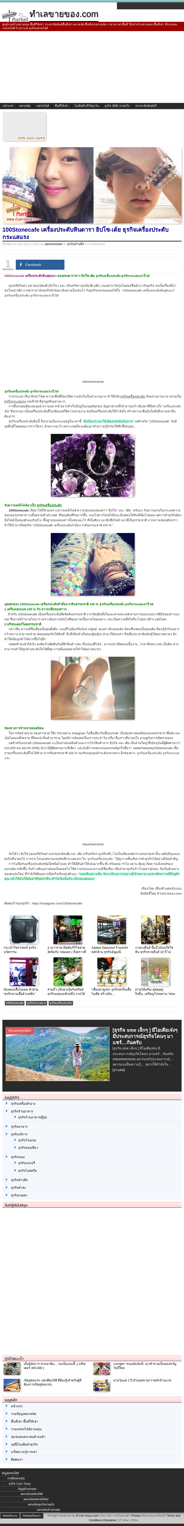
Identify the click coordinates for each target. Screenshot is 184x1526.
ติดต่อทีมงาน (10, 1515)
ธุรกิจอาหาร (19, 1126)
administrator (54, 244)
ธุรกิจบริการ (19, 1134)
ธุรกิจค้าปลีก (75, 244)
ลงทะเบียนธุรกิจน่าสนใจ (41, 1504)
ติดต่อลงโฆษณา (32, 1515)
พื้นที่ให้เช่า (62, 105)
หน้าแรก (8, 105)
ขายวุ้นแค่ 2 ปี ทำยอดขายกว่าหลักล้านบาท (142, 1380)
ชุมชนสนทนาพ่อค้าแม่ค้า (28, 1437)
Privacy (136, 1515)
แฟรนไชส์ (42, 105)
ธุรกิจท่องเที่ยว (28, 1148)
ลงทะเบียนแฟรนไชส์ (31, 1494)
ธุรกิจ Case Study (20, 1483)
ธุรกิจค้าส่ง (18, 1187)
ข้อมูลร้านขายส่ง (27, 1489)
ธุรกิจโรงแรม (27, 1140)
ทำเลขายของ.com (87, 1515)
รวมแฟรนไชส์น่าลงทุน (26, 1429)
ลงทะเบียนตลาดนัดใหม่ (35, 1499)
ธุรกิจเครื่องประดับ (61, 1003)
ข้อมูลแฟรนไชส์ (10, 1473)
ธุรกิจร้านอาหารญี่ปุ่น (32, 1117)
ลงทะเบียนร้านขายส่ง (48, 1509)
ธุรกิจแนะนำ (14, 1358)
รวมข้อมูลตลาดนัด (23, 1414)
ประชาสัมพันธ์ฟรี (145, 105)
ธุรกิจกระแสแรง (36, 1003)
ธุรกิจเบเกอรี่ (26, 1163)
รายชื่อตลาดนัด (16, 1478)
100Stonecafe (14, 1003)
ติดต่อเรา (17, 1459)
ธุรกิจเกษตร (19, 1195)
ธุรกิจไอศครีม (27, 1171)
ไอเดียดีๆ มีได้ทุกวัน (87, 105)
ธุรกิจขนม (18, 1157)
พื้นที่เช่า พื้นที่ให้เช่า (24, 1421)
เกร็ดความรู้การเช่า (24, 1452)
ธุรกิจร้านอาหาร (22, 1111)
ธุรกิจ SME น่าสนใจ (117, 105)
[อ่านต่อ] (119, 1070)
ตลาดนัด (24, 105)
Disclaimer (110, 1520)
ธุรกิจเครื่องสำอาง (23, 1103)
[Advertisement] (92, 67)
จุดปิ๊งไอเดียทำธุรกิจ (24, 1444)
